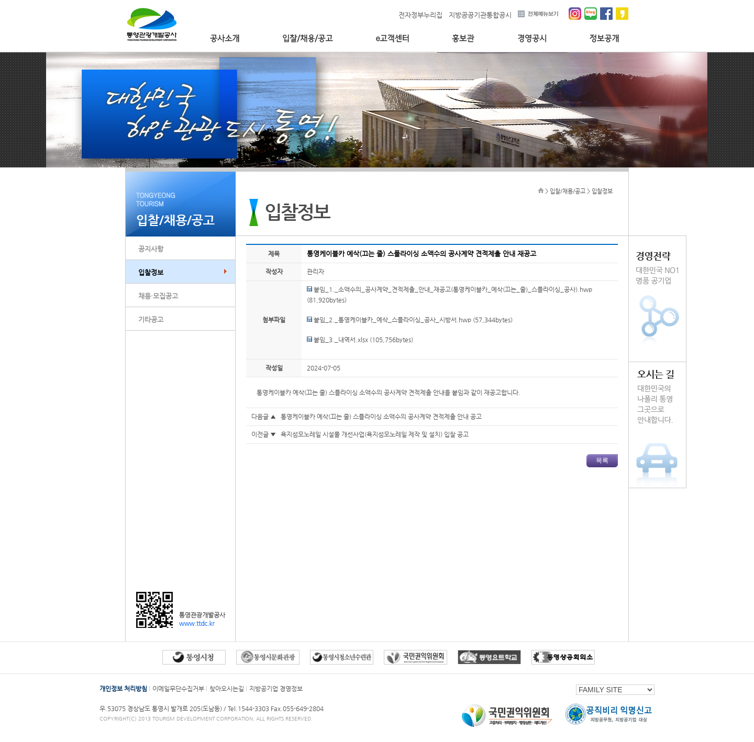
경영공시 (532, 38)
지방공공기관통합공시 (480, 15)
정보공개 (604, 38)
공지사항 (150, 249)
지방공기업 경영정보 (276, 688)
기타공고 (150, 319)
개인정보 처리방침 (123, 688)
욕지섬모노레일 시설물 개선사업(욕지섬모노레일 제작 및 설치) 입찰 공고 (375, 434)
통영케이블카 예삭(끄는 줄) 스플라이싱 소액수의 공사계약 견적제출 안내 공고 (381, 416)
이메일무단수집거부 (178, 688)
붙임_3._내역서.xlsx (337, 339)
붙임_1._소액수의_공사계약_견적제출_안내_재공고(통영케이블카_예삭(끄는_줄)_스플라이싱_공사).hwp (449, 289)
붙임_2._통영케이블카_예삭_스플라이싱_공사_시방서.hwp (389, 319)
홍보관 (463, 38)
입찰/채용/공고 (308, 38)
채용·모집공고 (158, 296)
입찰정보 (150, 272)
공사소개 (224, 38)
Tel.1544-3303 (249, 708)
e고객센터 (392, 38)
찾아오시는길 (226, 688)
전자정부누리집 (420, 15)
